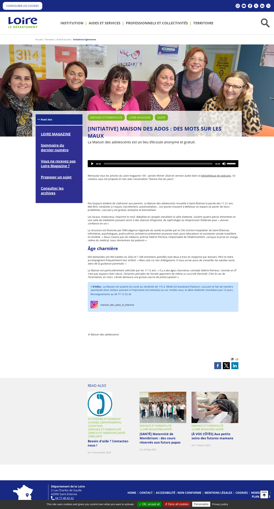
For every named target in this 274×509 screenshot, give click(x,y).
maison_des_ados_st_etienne (117, 304)
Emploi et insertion (102, 433)
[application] (163, 163)
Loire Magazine (139, 117)
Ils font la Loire (64, 39)
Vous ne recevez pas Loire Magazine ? (58, 163)
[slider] (158, 164)
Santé (161, 117)
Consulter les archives (52, 190)
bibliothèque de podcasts (216, 175)
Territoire (49, 39)
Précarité (95, 436)
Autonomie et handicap (104, 419)
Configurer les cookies (22, 6)
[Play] (92, 163)
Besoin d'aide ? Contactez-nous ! (108, 443)
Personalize (201, 504)
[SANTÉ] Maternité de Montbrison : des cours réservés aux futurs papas (160, 438)
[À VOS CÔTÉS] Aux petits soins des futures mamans (212, 436)
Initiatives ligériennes (84, 39)
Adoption (96, 426)
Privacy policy (220, 504)
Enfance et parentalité (106, 117)
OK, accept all (149, 504)
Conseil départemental (105, 422)
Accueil (38, 39)
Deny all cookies (177, 504)
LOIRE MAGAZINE (56, 134)
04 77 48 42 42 (64, 498)
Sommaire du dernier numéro (54, 147)
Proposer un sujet (56, 177)
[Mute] (224, 163)
